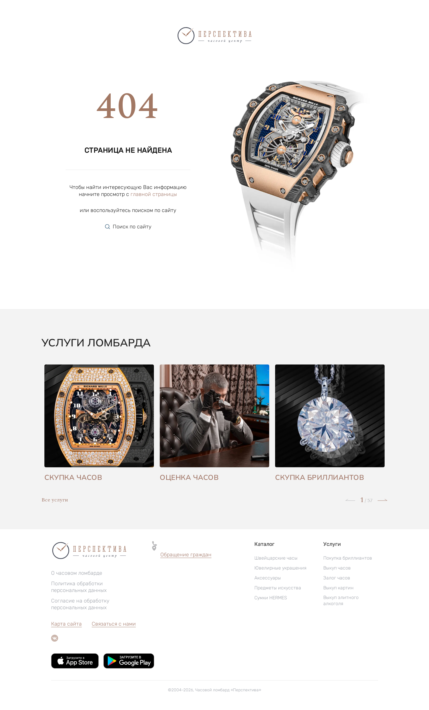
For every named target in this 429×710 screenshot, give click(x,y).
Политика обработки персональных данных (79, 586)
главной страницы (154, 194)
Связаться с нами (114, 624)
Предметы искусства (277, 588)
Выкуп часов (337, 568)
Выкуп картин (338, 588)
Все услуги (54, 500)
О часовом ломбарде (76, 573)
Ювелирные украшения (280, 568)
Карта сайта (66, 624)
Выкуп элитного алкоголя (341, 600)
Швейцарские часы (276, 558)
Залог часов (336, 578)
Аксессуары (267, 578)
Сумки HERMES (270, 597)
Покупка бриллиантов (347, 558)
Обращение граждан (185, 554)
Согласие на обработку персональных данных (80, 604)
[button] (185, 554)
